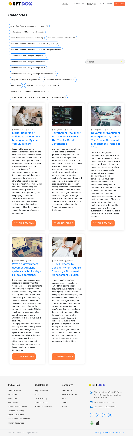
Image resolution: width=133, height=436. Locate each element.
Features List (67, 390)
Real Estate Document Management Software (29, 97)
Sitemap (98, 433)
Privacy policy (41, 403)
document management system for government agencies (34, 44)
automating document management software (29, 26)
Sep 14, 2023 (17, 261)
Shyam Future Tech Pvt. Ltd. (114, 433)
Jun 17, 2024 (96, 130)
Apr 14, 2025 (17, 130)
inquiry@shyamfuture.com (104, 402)
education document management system (28, 56)
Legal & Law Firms (16, 415)
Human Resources (16, 423)
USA (95, 407)
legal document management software (42, 85)
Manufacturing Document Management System (30, 91)
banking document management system (27, 32)
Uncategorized (59, 97)
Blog (64, 398)
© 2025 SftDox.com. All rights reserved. (24, 433)
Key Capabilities (78, 4)
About (101, 4)
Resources (91, 4)
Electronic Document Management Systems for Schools (33, 74)
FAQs (37, 394)
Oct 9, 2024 (57, 130)
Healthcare (16, 85)
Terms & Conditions (43, 407)
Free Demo (119, 4)
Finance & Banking (16, 411)
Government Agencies (17, 407)
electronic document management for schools (29, 62)
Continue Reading (24, 223)
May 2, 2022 (57, 261)
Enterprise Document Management (25, 79)
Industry (64, 4)
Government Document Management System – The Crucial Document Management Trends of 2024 (105, 140)
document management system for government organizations (36, 50)
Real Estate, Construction (19, 419)
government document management (59, 79)
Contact (109, 4)
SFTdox (29, 130)
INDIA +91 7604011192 (108, 407)
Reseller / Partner (69, 394)
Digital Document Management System (27, 38)
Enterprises (13, 403)
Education (12, 398)
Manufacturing (14, 390)
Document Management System (61, 38)
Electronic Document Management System (28, 68)
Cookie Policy (41, 398)
